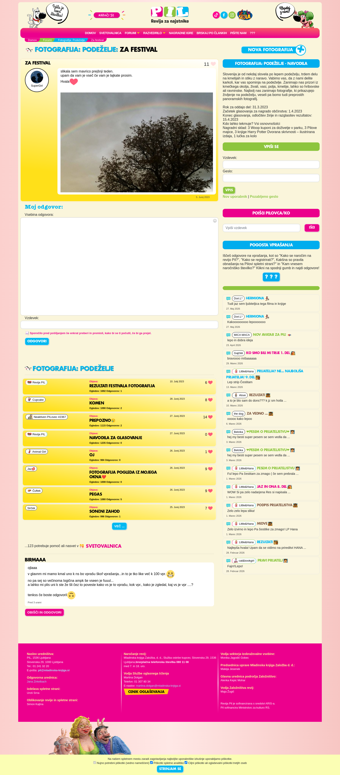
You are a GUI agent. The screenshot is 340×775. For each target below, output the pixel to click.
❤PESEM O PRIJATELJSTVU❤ (270, 432)
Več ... (119, 526)
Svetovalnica (110, 33)
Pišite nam (238, 33)
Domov (90, 33)
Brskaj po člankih (212, 33)
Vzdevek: (230, 158)
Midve (264, 524)
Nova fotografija (270, 50)
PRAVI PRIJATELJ (273, 560)
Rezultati (259, 395)
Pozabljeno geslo (264, 196)
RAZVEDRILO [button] (152, 33)
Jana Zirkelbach (36, 681)
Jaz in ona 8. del (274, 487)
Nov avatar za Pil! (272, 335)
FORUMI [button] (130, 33)
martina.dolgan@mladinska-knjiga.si (158, 685)
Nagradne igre (181, 33)
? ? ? (271, 277)
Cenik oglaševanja (146, 692)
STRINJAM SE (170, 769)
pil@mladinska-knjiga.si (53, 670)
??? (252, 33)
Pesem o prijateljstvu (278, 468)
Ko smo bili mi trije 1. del (270, 353)
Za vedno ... (260, 414)
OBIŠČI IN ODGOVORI (44, 612)
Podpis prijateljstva (277, 505)
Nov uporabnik (235, 196)
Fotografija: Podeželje (71, 49)
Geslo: (228, 171)
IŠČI (312, 227)
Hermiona (257, 298)
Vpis (229, 190)
